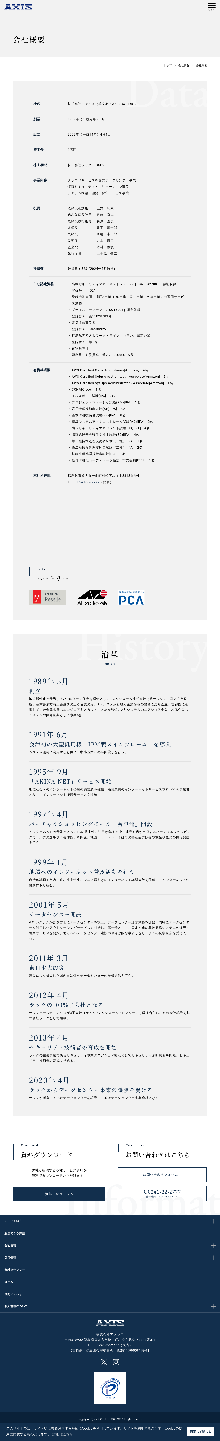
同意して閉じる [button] (200, 1431)
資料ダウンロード (16, 1269)
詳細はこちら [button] (62, 1434)
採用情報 (10, 1257)
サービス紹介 (13, 1221)
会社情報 (10, 1245)
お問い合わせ (13, 1294)
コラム (8, 1282)
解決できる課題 (14, 1233)
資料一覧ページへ (59, 1194)
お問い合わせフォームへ (162, 1175)
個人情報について (16, 1306)
